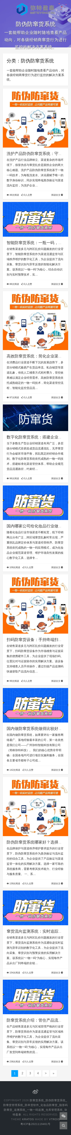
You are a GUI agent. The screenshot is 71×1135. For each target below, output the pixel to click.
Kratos (28, 1119)
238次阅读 (13, 1061)
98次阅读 (13, 478)
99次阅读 (13, 681)
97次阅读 (13, 397)
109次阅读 (13, 567)
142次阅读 (13, 770)
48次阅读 (13, 195)
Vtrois (54, 1119)
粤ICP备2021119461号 (35, 1124)
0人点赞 (26, 195)
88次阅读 (13, 284)
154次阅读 (13, 972)
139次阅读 (13, 883)
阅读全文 (57, 195)
